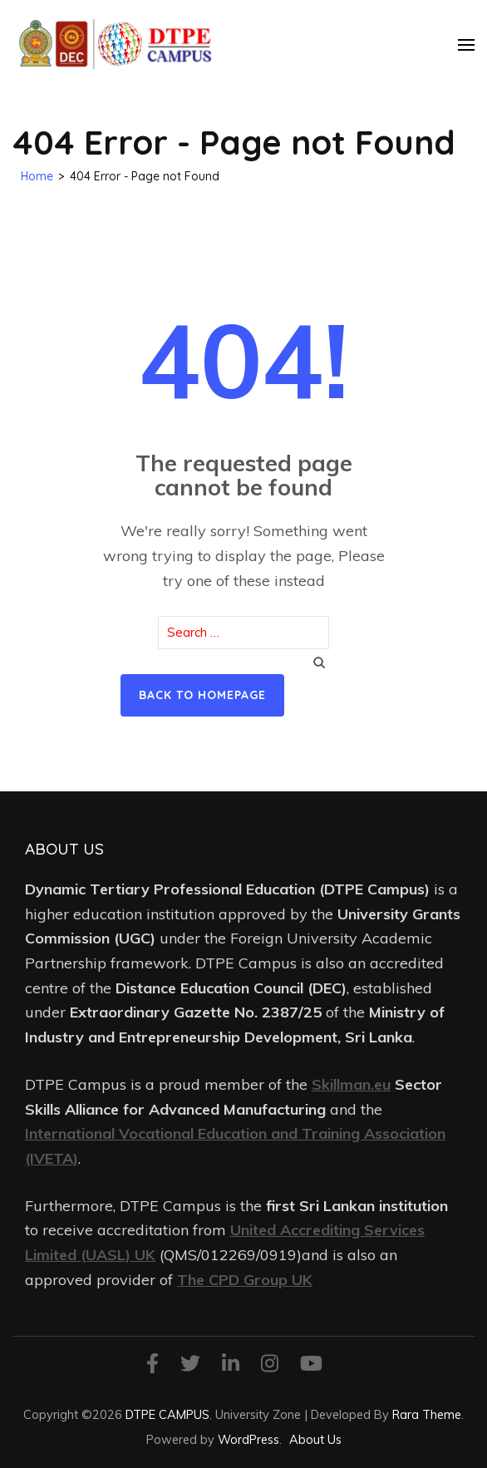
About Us (315, 1439)
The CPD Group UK (244, 1279)
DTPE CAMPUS (167, 1414)
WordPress (248, 1439)
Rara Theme (426, 1414)
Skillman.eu (351, 1084)
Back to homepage (202, 694)
